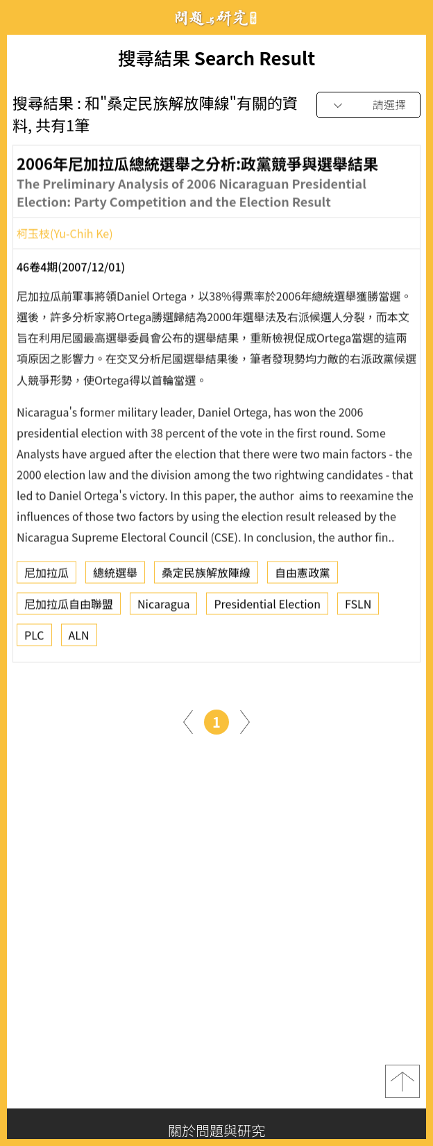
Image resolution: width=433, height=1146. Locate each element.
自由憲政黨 (302, 576)
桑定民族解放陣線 (206, 576)
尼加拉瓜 (46, 576)
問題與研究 (216, 18)
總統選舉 (115, 576)
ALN (79, 638)
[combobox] (368, 105)
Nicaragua (163, 607)
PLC (34, 638)
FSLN (358, 607)
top (402, 1081)
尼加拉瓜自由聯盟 (68, 607)
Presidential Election (267, 607)
